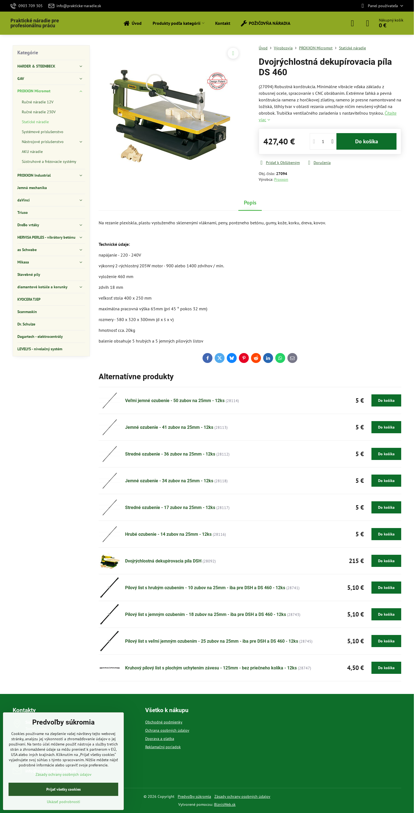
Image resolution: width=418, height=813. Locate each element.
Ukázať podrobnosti (63, 801)
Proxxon (281, 179)
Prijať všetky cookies (63, 789)
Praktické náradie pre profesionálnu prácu (34, 23)
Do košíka (366, 141)
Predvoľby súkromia (194, 796)
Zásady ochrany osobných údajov (242, 796)
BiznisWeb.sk (225, 804)
